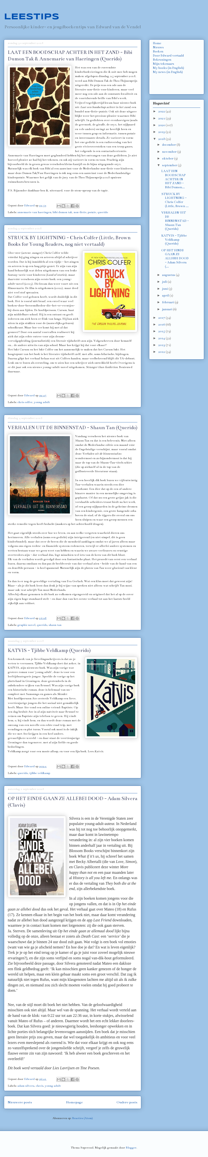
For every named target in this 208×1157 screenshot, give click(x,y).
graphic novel (26, 625)
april (166, 295)
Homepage (74, 1102)
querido (102, 212)
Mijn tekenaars (163, 64)
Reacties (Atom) (82, 1118)
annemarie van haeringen (34, 212)
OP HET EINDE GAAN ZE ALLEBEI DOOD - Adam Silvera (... (175, 258)
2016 (162, 324)
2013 (162, 345)
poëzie (92, 212)
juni (165, 289)
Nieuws (158, 47)
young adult (42, 402)
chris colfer (24, 402)
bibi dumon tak (62, 212)
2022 (162, 111)
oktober (168, 158)
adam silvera (25, 1085)
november (169, 152)
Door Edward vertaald (168, 56)
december (169, 145)
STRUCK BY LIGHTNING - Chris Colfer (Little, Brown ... (175, 200)
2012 (162, 352)
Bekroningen (162, 60)
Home (157, 43)
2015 (162, 331)
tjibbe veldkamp (39, 773)
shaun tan (55, 625)
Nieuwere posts (20, 1102)
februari (168, 302)
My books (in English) (168, 68)
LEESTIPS (31, 17)
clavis (39, 1085)
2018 (162, 139)
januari (167, 309)
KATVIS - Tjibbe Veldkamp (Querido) (49, 650)
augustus (169, 275)
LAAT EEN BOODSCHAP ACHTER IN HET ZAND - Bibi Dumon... (173, 179)
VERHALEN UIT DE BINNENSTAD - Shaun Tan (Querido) (72, 428)
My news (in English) (168, 72)
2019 (162, 132)
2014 (162, 338)
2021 (162, 118)
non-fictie (80, 212)
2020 (162, 125)
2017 (162, 318)
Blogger (131, 1147)
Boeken (158, 51)
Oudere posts (127, 1102)
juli (165, 282)
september (170, 165)
